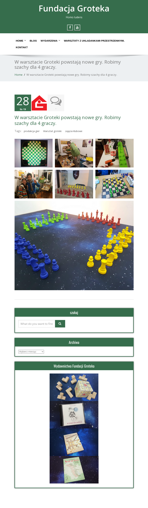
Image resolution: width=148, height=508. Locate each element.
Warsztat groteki (52, 131)
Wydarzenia (50, 40)
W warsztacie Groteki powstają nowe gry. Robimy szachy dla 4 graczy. (68, 120)
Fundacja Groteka (74, 8)
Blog (33, 40)
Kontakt (22, 47)
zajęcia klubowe (73, 131)
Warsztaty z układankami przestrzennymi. (94, 40)
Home (21, 40)
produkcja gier (32, 131)
